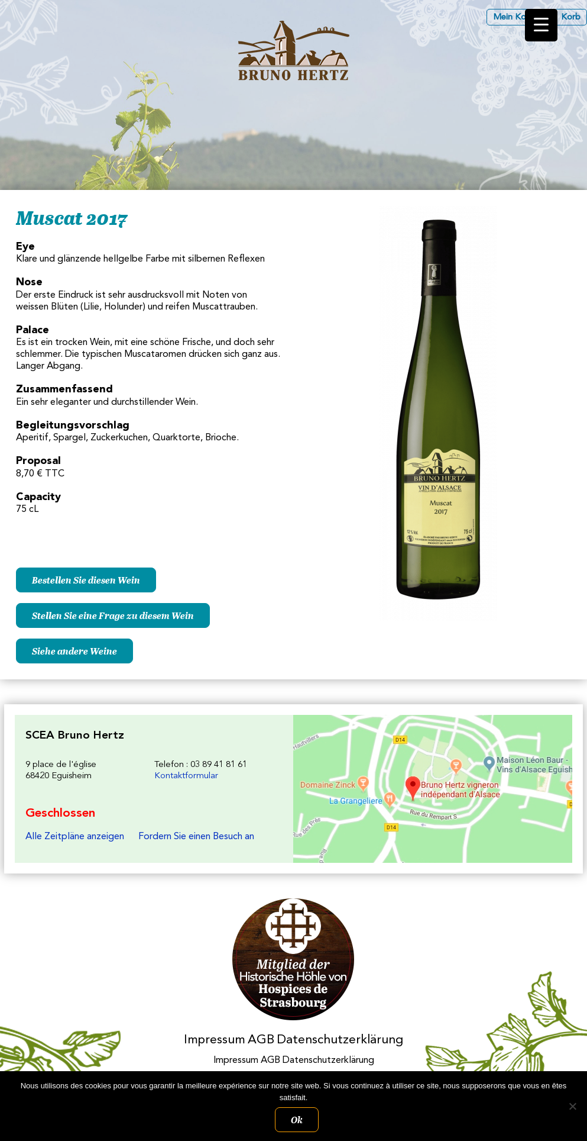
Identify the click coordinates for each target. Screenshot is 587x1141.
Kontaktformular (186, 776)
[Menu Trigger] (541, 25)
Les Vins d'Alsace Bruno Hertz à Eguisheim (293, 50)
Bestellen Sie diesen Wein (86, 579)
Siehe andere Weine (74, 650)
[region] (293, 184)
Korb (570, 17)
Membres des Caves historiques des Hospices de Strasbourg (293, 959)
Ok (297, 1119)
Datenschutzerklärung (340, 1040)
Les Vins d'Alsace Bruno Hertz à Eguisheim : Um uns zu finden (432, 789)
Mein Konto (516, 17)
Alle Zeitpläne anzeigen (74, 837)
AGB (261, 1040)
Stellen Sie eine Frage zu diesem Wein (113, 615)
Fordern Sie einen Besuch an (196, 837)
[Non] (572, 1106)
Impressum (214, 1040)
